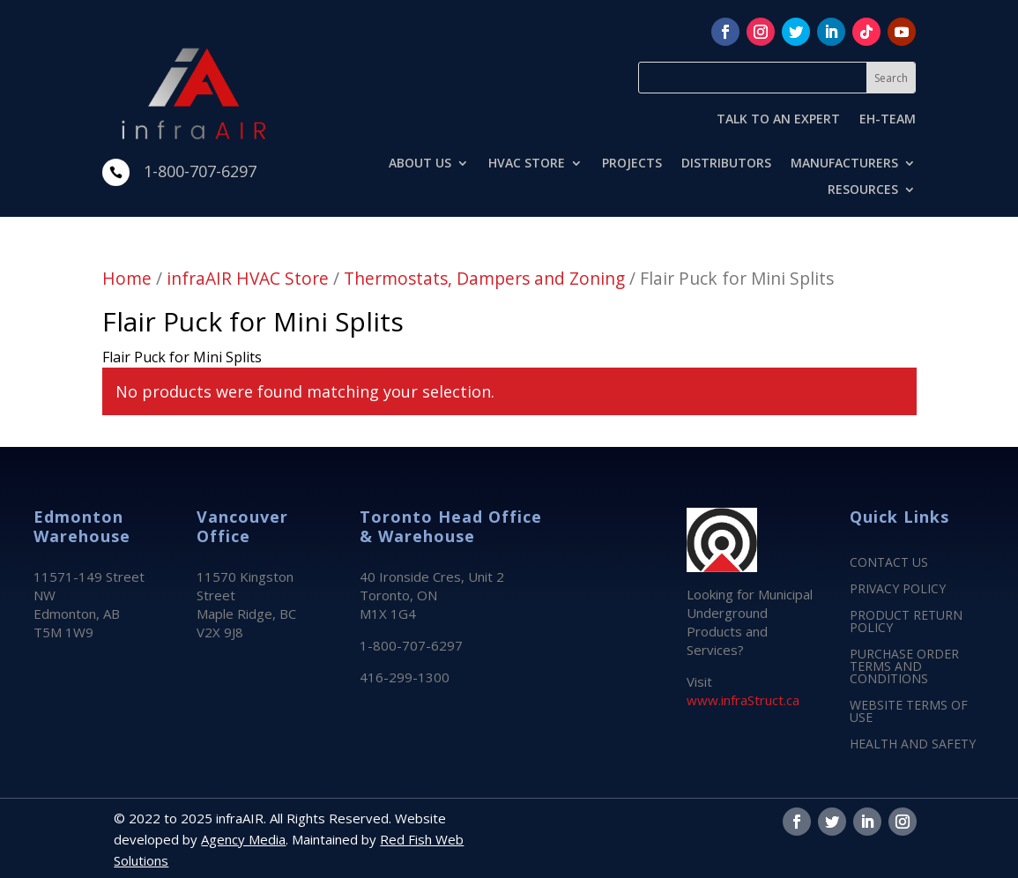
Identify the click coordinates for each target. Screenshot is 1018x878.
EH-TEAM (887, 120)
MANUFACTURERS (844, 164)
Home (127, 278)
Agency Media (243, 839)
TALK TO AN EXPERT (778, 120)
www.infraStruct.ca (743, 700)
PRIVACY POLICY (898, 590)
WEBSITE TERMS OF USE (909, 712)
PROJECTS (632, 164)
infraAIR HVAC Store (248, 278)
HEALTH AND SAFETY (913, 745)
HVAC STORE (526, 164)
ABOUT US (420, 164)
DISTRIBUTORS (726, 164)
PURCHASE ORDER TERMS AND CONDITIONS (904, 667)
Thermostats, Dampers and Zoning (484, 278)
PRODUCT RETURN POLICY (906, 622)
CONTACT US (889, 563)
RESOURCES (863, 190)
